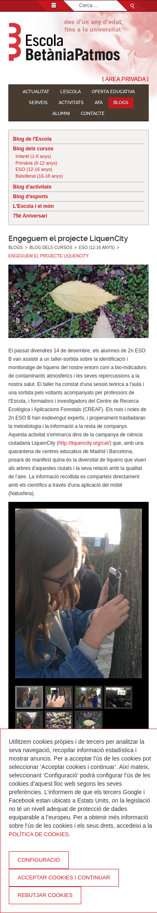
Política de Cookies (39, 834)
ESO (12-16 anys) (33, 169)
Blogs (121, 102)
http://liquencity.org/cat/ (84, 443)
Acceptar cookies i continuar (64, 877)
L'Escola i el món (33, 206)
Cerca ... (79, 0)
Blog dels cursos (33, 149)
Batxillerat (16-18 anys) (39, 175)
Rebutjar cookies (45, 895)
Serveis (38, 102)
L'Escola (70, 91)
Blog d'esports (30, 196)
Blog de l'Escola (32, 139)
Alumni (61, 113)
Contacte (93, 113)
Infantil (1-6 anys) (33, 156)
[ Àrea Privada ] (125, 79)
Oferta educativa (113, 91)
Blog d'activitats (32, 187)
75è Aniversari (30, 216)
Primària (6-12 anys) (36, 162)
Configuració (39, 860)
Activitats (71, 102)
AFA (99, 102)
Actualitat (36, 91)
